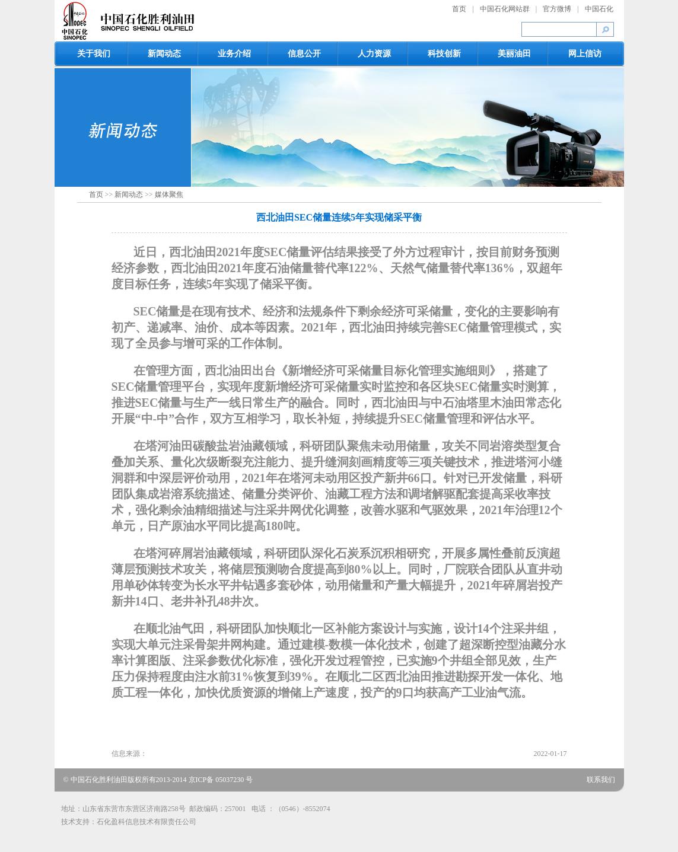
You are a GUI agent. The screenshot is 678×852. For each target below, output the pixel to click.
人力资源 (374, 53)
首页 (459, 9)
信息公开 (304, 53)
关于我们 (93, 53)
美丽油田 (514, 53)
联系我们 (601, 780)
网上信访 (584, 53)
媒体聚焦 (169, 194)
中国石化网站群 (505, 9)
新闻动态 (164, 53)
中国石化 (599, 9)
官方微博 (557, 9)
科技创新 (444, 53)
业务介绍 (234, 53)
